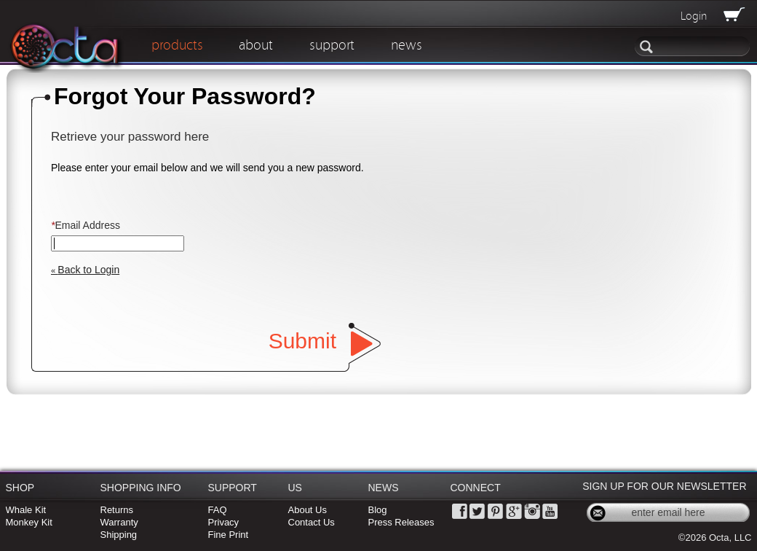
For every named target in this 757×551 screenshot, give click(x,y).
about (256, 45)
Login (694, 16)
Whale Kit (26, 509)
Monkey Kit (29, 522)
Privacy (223, 522)
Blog (377, 509)
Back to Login (85, 270)
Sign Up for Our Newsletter (664, 486)
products (177, 45)
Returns (117, 509)
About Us (307, 509)
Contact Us (311, 522)
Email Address (85, 225)
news (406, 45)
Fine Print (228, 534)
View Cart (732, 14)
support (331, 45)
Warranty (119, 522)
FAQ (217, 509)
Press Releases (401, 522)
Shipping (119, 534)
